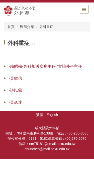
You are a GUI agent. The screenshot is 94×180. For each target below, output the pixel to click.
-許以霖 (15, 90)
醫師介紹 (27, 27)
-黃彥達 (15, 102)
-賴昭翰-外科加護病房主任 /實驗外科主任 (45, 66)
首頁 (11, 27)
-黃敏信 (15, 78)
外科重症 (46, 27)
